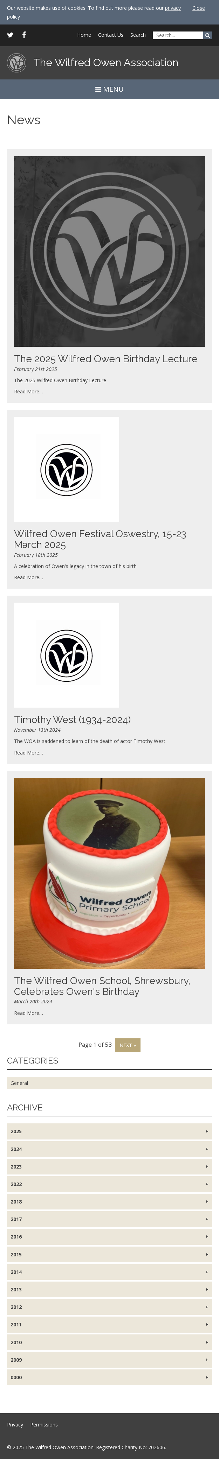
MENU (109, 89)
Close (198, 8)
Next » (127, 1045)
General (19, 1083)
